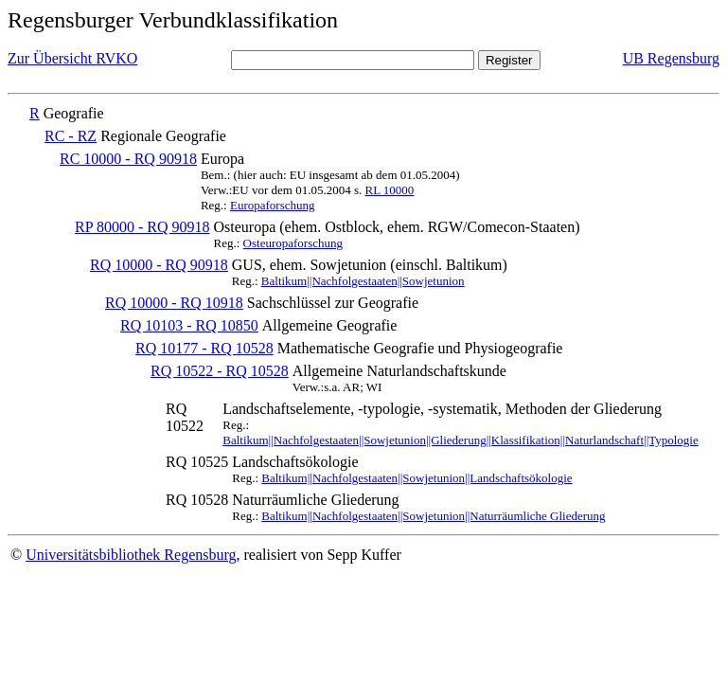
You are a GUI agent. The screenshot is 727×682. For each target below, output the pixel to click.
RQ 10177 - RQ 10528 (204, 348)
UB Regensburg (671, 58)
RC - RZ (70, 136)
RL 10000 (389, 190)
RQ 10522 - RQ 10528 (220, 371)
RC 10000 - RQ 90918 (128, 159)
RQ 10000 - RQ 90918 (159, 265)
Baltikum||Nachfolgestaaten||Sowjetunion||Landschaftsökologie (416, 478)
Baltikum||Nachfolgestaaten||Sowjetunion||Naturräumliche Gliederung (433, 516)
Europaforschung (272, 205)
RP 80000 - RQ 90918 (142, 227)
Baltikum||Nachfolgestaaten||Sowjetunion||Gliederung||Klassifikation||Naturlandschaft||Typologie (460, 440)
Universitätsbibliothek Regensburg (131, 555)
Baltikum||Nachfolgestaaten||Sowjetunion (363, 281)
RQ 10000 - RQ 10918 (174, 303)
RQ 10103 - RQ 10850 (189, 325)
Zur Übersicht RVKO (72, 58)
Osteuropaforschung (293, 243)
